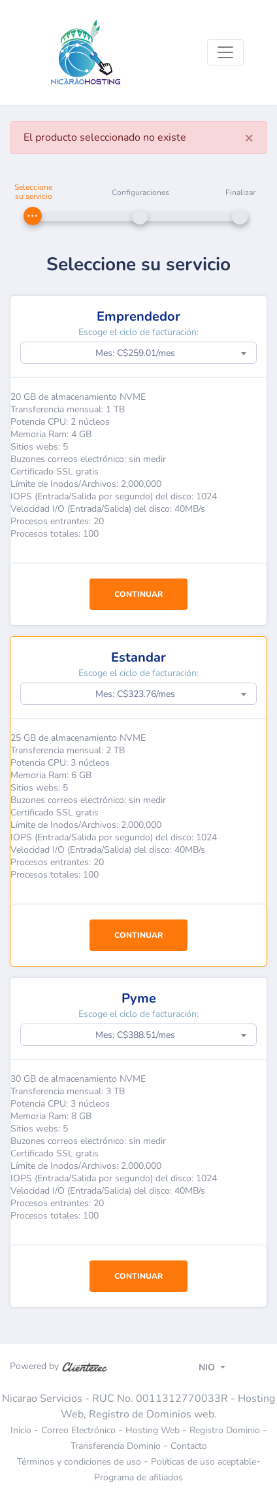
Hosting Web (152, 1430)
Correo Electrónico (78, 1430)
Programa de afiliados (138, 1477)
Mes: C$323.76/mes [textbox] (135, 694)
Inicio (20, 1430)
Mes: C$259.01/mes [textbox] (135, 353)
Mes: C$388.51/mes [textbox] (135, 1035)
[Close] (249, 137)
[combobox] (138, 353)
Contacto (189, 1446)
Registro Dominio (224, 1430)
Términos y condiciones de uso (79, 1461)
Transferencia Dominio (116, 1446)
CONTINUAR (138, 594)
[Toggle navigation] (225, 52)
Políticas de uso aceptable (203, 1461)
